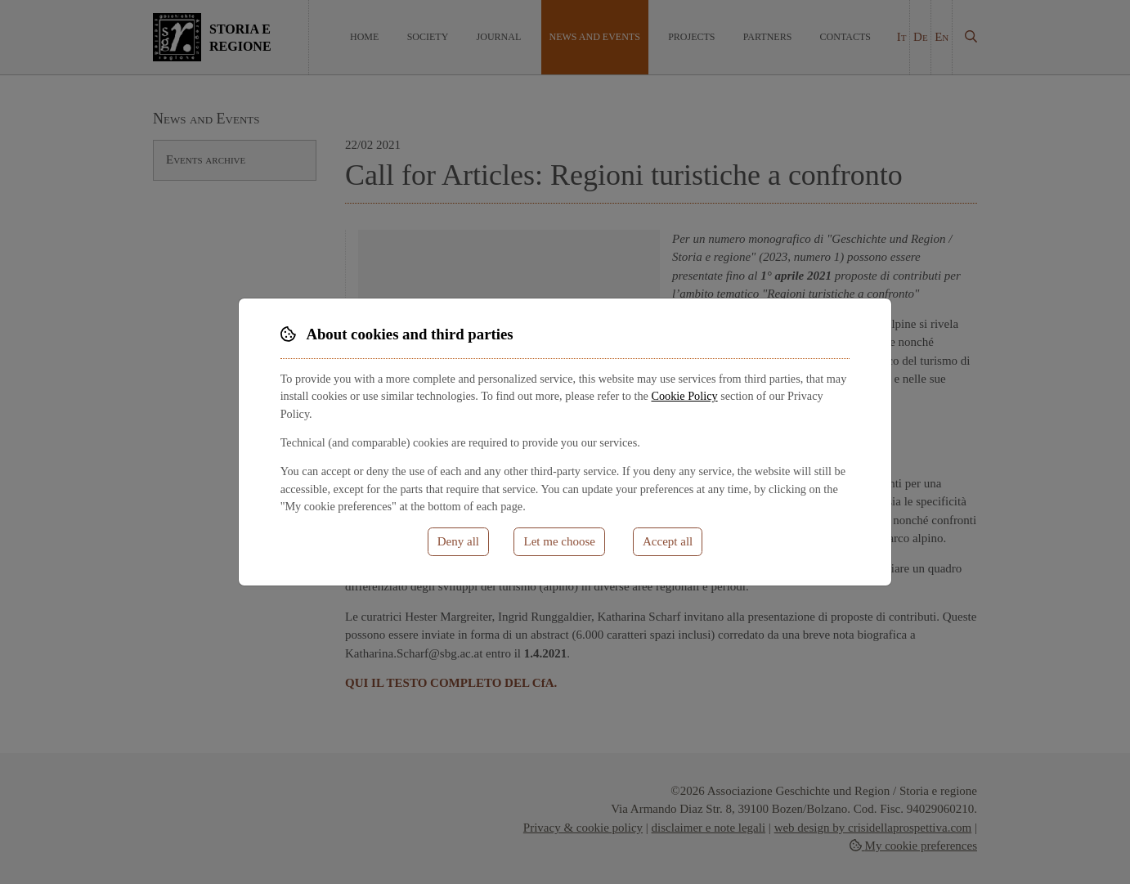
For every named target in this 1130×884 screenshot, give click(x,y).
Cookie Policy (684, 395)
